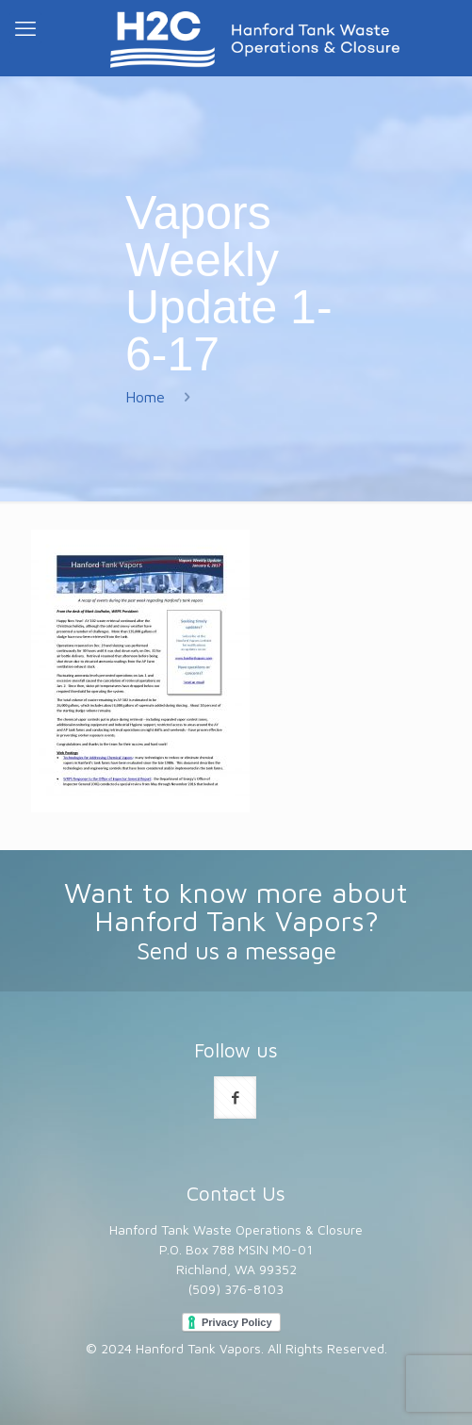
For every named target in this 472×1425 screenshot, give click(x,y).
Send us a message (236, 950)
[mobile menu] (25, 28)
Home (145, 396)
